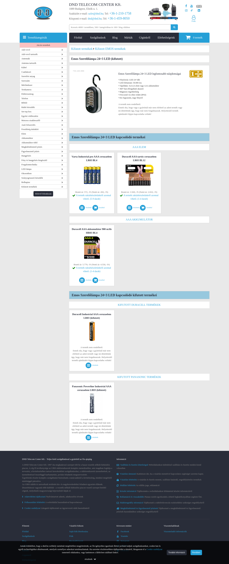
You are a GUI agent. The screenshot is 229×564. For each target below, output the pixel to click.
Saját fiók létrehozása (78, 531)
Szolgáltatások (98, 37)
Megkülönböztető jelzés (31, 147)
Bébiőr (24, 102)
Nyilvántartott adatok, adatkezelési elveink (52, 496)
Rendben (196, 552)
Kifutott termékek (29, 186)
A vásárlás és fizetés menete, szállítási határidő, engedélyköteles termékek (159, 479)
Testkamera (26, 89)
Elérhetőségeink (166, 37)
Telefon (24, 98)
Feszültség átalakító (30, 129)
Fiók (71, 536)
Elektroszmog (27, 94)
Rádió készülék (28, 107)
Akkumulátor (27, 138)
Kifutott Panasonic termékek (139, 377)
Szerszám (25, 80)
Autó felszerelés (28, 125)
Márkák (128, 37)
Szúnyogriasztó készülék (32, 178)
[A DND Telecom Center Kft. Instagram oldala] (186, 10)
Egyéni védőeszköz (29, 116)
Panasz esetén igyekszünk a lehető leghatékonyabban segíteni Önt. (159, 497)
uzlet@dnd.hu (95, 13)
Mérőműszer (26, 85)
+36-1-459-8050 (119, 18)
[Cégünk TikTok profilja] (192, 10)
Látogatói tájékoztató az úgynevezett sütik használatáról (55, 508)
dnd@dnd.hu (95, 18)
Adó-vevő (25, 49)
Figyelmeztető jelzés (30, 151)
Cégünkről (144, 37)
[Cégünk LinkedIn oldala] (199, 10)
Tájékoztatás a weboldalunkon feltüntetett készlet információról (154, 491)
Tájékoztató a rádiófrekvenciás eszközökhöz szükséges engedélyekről (160, 502)
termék (194, 37)
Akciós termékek (43, 45)
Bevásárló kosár (76, 541)
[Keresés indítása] (174, 27)
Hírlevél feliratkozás (43, 194)
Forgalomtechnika (29, 164)
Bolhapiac (25, 182)
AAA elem (139, 147)
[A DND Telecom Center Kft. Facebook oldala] (186, 6)
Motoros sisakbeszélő (30, 120)
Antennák (25, 58)
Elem (23, 133)
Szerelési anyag (28, 76)
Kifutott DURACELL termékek (139, 304)
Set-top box (26, 111)
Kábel (24, 67)
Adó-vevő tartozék (29, 54)
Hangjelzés (26, 155)
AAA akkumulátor (139, 219)
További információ (176, 552)
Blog (115, 37)
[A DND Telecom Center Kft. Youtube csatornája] (191, 6)
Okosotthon (26, 173)
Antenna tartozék (28, 63)
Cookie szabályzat (154, 549)
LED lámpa (26, 169)
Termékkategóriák (37, 37)
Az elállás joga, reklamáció (138, 485)
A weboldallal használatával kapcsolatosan (52, 502)
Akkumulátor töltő (29, 142)
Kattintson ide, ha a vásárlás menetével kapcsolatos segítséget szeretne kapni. (160, 474)
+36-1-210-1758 (120, 13)
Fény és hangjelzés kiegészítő (34, 160)
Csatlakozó (26, 72)
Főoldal (78, 37)
